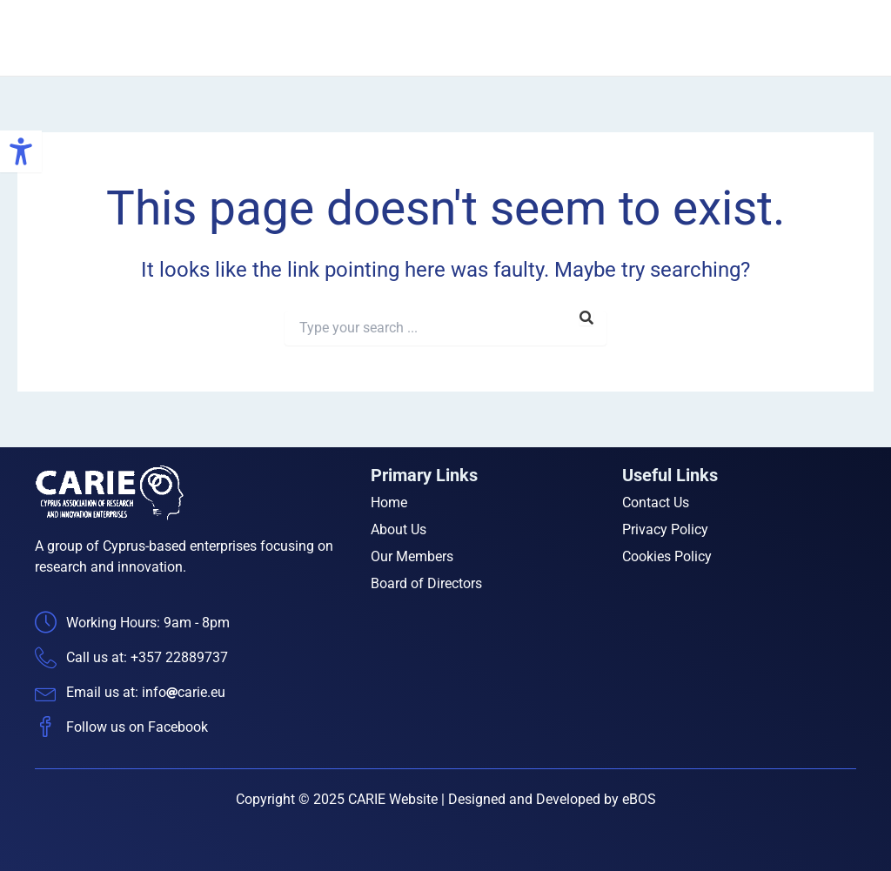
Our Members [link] (584, 38)
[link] (21, 151)
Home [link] (413, 38)
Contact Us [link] (826, 38)
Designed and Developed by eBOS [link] (552, 799)
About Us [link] (487, 38)
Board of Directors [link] (709, 38)
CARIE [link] (194, 37)
